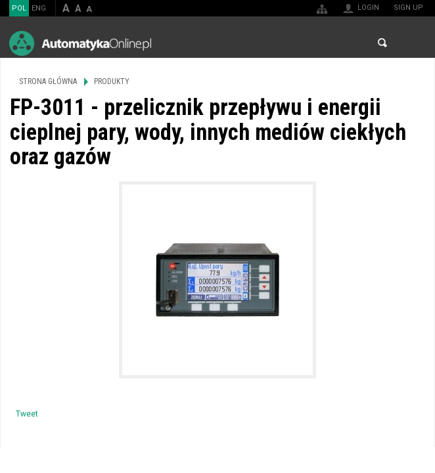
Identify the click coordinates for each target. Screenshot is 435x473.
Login (368, 7)
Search (382, 42)
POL (19, 8)
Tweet (27, 413)
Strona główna (48, 81)
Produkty (111, 81)
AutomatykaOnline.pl (80, 43)
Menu (412, 43)
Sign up (408, 7)
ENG (39, 8)
